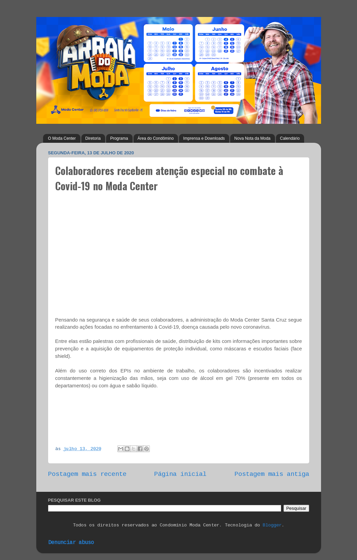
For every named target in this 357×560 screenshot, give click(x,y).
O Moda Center (62, 138)
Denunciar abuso (71, 543)
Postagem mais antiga (272, 474)
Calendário (290, 138)
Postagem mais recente (87, 474)
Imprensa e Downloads (204, 138)
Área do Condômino (156, 138)
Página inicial (180, 474)
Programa (119, 138)
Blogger (272, 525)
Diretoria (93, 138)
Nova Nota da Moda (252, 138)
